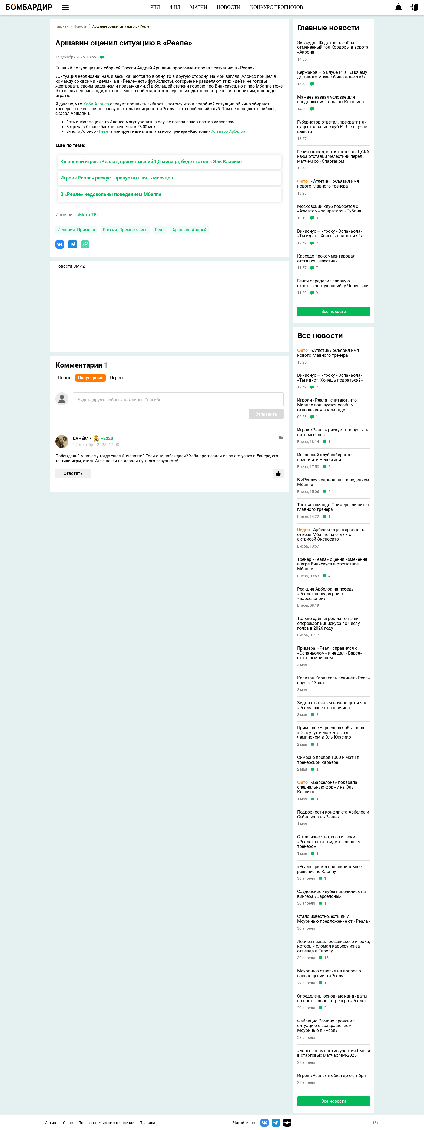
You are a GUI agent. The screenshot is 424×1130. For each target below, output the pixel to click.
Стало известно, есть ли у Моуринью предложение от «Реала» (333, 919)
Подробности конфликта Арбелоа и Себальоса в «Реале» (333, 814)
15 (326, 958)
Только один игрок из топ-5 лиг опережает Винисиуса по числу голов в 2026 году (328, 623)
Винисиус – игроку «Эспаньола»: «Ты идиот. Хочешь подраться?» (330, 233)
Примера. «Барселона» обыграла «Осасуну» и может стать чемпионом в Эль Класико (330, 732)
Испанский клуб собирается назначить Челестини (325, 457)
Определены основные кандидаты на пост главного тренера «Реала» (332, 998)
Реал (160, 229)
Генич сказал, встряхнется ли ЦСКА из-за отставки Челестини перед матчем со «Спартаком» (333, 156)
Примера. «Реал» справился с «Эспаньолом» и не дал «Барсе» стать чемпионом (329, 653)
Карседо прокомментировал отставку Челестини (326, 258)
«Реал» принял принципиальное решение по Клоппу (329, 869)
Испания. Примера (76, 229)
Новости (80, 26)
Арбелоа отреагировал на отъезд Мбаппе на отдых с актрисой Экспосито (331, 534)
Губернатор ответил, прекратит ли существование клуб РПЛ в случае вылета (332, 127)
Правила (147, 1123)
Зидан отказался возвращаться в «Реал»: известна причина (331, 705)
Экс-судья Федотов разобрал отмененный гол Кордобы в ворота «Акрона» (333, 47)
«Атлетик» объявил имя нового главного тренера (328, 183)
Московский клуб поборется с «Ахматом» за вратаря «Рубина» (330, 209)
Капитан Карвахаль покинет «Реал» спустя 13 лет (333, 680)
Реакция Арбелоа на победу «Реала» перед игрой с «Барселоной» (325, 594)
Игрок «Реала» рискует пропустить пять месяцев (116, 178)
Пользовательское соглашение (106, 1123)
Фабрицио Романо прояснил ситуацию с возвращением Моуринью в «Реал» (326, 1026)
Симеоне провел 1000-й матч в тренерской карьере (328, 760)
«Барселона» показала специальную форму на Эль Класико (327, 787)
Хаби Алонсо (96, 103)
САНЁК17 (82, 438)
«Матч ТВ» (88, 214)
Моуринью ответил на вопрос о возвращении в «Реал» (329, 973)
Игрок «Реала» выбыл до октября (331, 1075)
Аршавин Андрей (189, 229)
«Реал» (103, 131)
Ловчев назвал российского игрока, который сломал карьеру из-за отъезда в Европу (333, 946)
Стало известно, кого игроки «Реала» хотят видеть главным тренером (329, 842)
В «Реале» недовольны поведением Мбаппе (110, 194)
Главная (61, 26)
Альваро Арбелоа (228, 131)
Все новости (333, 311)
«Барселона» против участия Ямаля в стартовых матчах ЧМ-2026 (333, 1053)
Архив (50, 1123)
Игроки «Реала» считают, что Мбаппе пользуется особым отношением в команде (327, 405)
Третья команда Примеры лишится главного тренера (333, 507)
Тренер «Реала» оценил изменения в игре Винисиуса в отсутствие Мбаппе (332, 564)
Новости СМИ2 (70, 266)
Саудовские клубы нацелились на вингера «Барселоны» (331, 894)
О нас (68, 1123)
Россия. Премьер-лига (125, 229)
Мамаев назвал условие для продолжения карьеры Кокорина (330, 99)
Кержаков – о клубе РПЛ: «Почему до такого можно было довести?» (332, 74)
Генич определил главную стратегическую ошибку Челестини (333, 283)
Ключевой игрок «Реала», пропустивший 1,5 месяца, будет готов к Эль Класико (151, 161)
